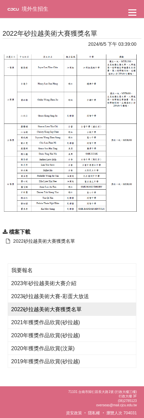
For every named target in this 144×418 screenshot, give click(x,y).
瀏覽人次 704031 (121, 413)
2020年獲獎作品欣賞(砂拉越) (45, 335)
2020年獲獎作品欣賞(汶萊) (43, 348)
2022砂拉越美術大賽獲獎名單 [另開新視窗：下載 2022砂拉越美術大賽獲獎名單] (40, 241)
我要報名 (22, 270)
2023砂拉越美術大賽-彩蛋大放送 (50, 296)
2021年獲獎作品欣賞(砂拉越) (45, 322)
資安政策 (74, 413)
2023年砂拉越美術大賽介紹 (44, 283)
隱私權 (94, 413)
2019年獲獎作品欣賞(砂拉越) (45, 361)
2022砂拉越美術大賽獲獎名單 (46, 309)
